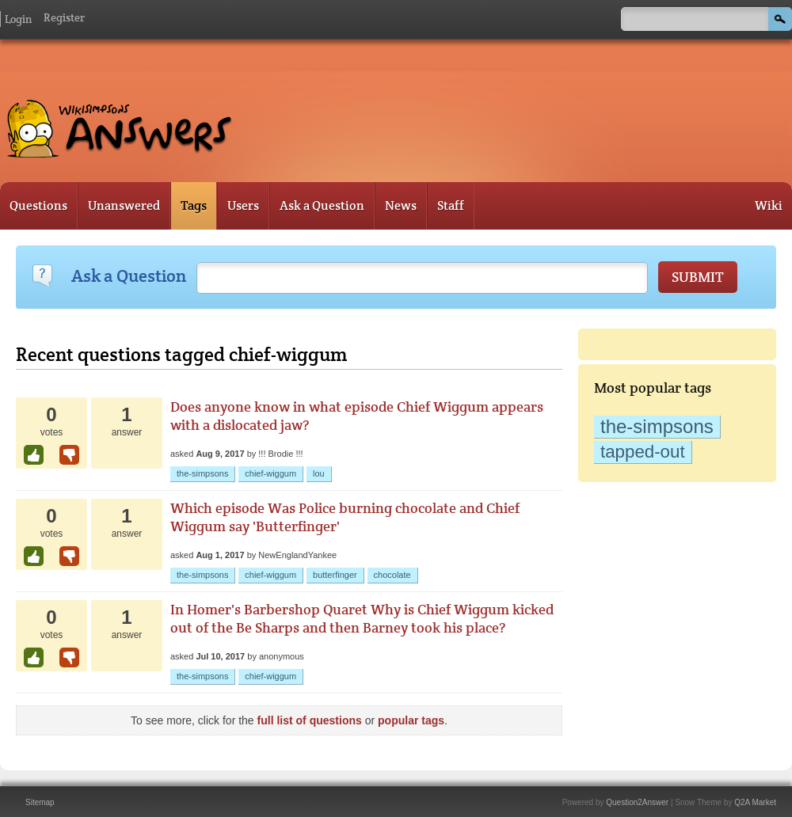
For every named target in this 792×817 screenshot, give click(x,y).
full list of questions (309, 720)
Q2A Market (755, 802)
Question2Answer (637, 802)
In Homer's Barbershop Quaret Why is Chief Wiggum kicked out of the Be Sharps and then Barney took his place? (362, 618)
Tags (194, 205)
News (401, 205)
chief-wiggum (270, 473)
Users (243, 205)
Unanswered (124, 205)
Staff (450, 205)
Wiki (768, 205)
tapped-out (642, 452)
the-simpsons (657, 426)
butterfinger (335, 575)
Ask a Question (322, 205)
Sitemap (40, 802)
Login (18, 19)
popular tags (411, 720)
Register (64, 17)
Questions (38, 205)
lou (319, 473)
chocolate (392, 575)
